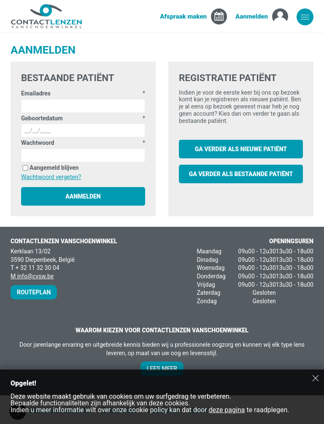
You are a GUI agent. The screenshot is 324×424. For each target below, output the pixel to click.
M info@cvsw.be (32, 276)
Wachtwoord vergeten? (51, 177)
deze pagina (227, 410)
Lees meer (162, 368)
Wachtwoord (37, 142)
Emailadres (36, 93)
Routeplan (34, 292)
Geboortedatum (42, 118)
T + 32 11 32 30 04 (35, 267)
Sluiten (315, 378)
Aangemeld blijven (54, 167)
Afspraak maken (183, 16)
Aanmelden (251, 16)
